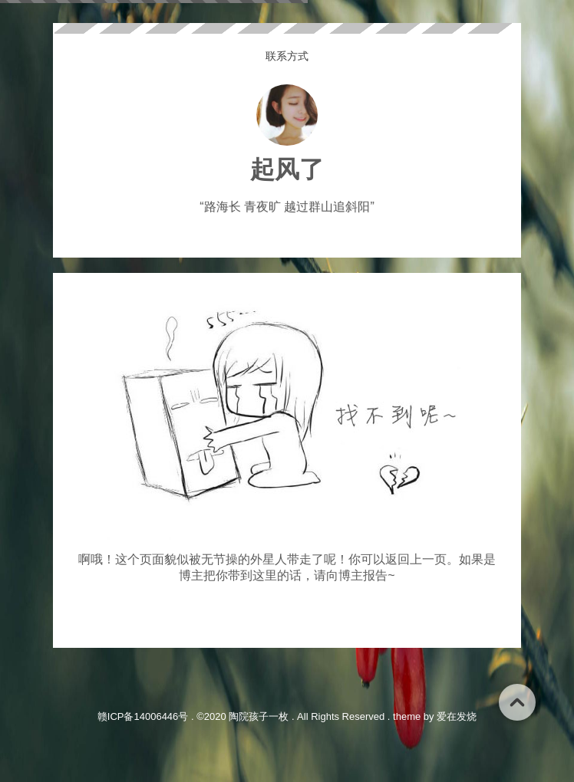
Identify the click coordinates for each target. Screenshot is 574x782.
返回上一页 (416, 559)
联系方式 (287, 56)
